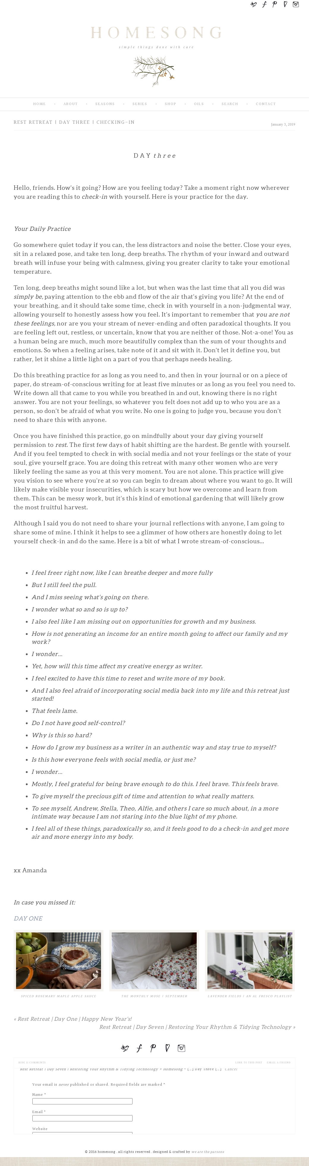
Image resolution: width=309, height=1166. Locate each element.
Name (37, 1095)
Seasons (105, 104)
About (71, 104)
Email (37, 1112)
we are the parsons (207, 1152)
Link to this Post (248, 1063)
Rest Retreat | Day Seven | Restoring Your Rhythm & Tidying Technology (197, 1027)
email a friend (279, 1063)
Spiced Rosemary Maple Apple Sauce (58, 996)
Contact (266, 104)
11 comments (32, 1063)
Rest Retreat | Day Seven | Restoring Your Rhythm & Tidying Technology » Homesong (101, 1069)
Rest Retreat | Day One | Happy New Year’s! (72, 1019)
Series (140, 104)
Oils (199, 104)
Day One (28, 918)
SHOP (170, 104)
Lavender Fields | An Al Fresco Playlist (250, 996)
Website (40, 1129)
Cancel (231, 1069)
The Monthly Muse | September (154, 996)
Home (39, 104)
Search (230, 104)
